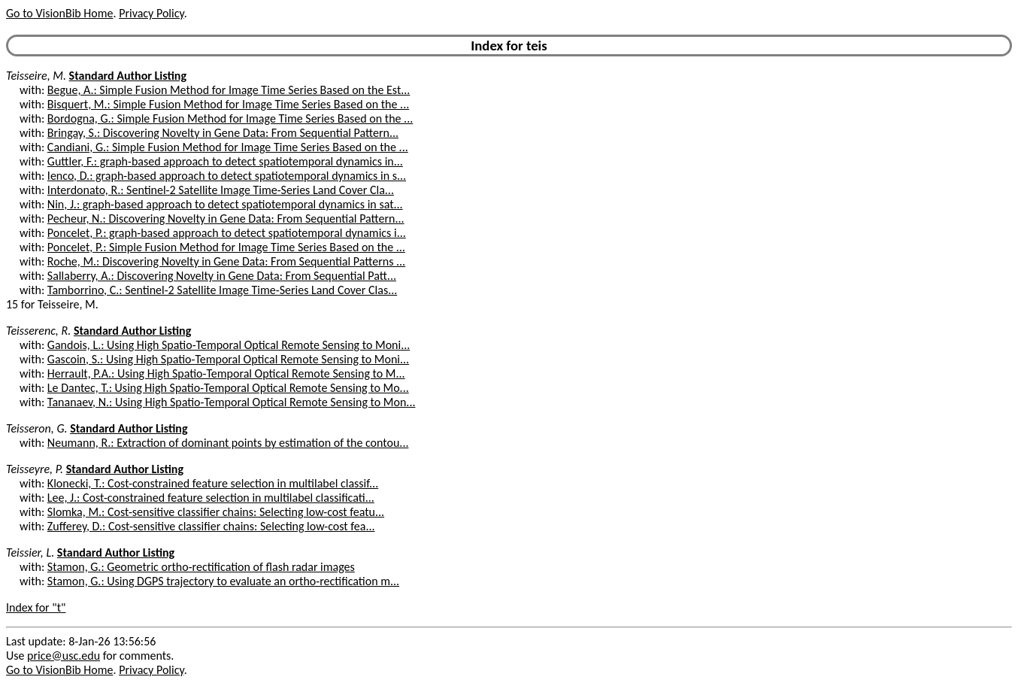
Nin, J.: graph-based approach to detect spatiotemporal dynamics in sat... (225, 204)
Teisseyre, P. (34, 469)
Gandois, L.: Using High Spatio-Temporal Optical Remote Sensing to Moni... (228, 345)
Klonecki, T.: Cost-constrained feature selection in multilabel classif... (212, 483)
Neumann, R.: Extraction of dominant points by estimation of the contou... (228, 443)
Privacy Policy (151, 13)
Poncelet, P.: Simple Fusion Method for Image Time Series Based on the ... (226, 247)
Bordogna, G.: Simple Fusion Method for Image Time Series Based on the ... (230, 118)
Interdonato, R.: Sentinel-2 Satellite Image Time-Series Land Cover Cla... (220, 190)
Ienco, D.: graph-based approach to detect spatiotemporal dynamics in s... (226, 175)
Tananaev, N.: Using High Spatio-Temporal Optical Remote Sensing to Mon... (231, 402)
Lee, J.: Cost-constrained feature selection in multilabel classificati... (210, 497)
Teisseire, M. (36, 75)
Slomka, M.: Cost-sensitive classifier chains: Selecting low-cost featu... (215, 512)
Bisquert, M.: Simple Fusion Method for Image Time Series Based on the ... (228, 104)
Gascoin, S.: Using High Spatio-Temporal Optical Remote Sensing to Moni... (228, 359)
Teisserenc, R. (38, 330)
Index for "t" (35, 607)
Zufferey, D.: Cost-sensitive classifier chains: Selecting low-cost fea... (211, 526)
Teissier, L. (30, 552)
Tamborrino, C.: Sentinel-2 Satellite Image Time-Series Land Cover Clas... (222, 290)
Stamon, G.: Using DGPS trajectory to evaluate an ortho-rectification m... (223, 581)
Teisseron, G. (37, 428)
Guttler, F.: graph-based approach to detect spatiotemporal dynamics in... (225, 161)
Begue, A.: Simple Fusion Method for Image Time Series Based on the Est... (229, 90)
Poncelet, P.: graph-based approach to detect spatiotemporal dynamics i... (226, 233)
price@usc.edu (63, 655)
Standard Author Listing (127, 75)
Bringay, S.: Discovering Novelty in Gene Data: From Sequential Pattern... (222, 133)
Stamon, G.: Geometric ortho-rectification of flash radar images (201, 567)
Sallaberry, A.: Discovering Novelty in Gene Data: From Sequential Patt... (221, 276)
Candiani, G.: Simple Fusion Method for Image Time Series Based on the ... (227, 147)
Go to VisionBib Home (59, 13)
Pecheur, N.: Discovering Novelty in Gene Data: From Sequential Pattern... (225, 218)
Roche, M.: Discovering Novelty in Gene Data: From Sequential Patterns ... (226, 261)
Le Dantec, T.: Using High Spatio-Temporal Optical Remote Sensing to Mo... (228, 388)
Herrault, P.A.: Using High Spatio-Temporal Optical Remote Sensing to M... (226, 373)
